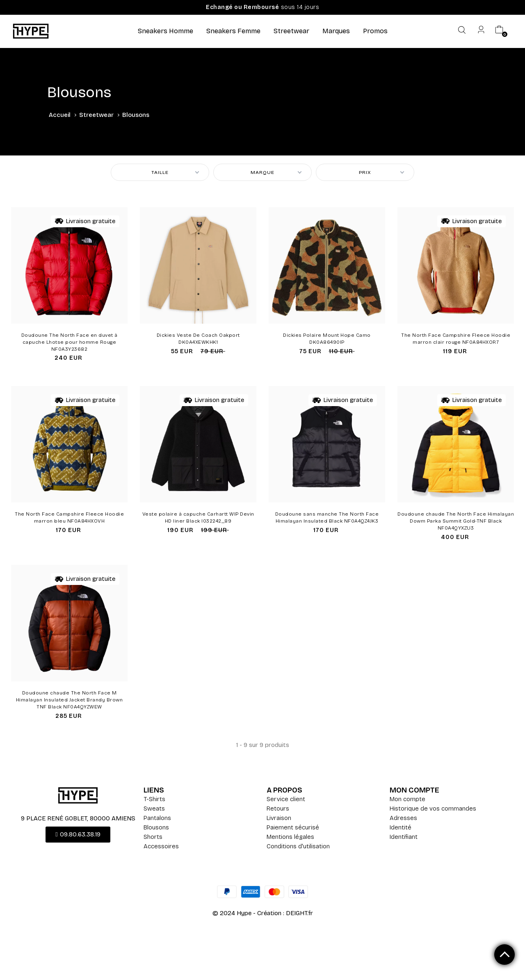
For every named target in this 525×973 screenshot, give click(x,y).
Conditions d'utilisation (298, 846)
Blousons (156, 827)
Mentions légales (290, 837)
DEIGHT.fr (299, 913)
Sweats (154, 808)
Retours (278, 808)
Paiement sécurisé (293, 827)
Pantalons (157, 818)
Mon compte (407, 799)
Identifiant (404, 837)
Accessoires (161, 846)
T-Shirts (154, 799)
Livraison (279, 818)
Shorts (153, 837)
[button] (78, 835)
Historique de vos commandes (433, 808)
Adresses (403, 818)
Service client (286, 799)
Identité (400, 827)
